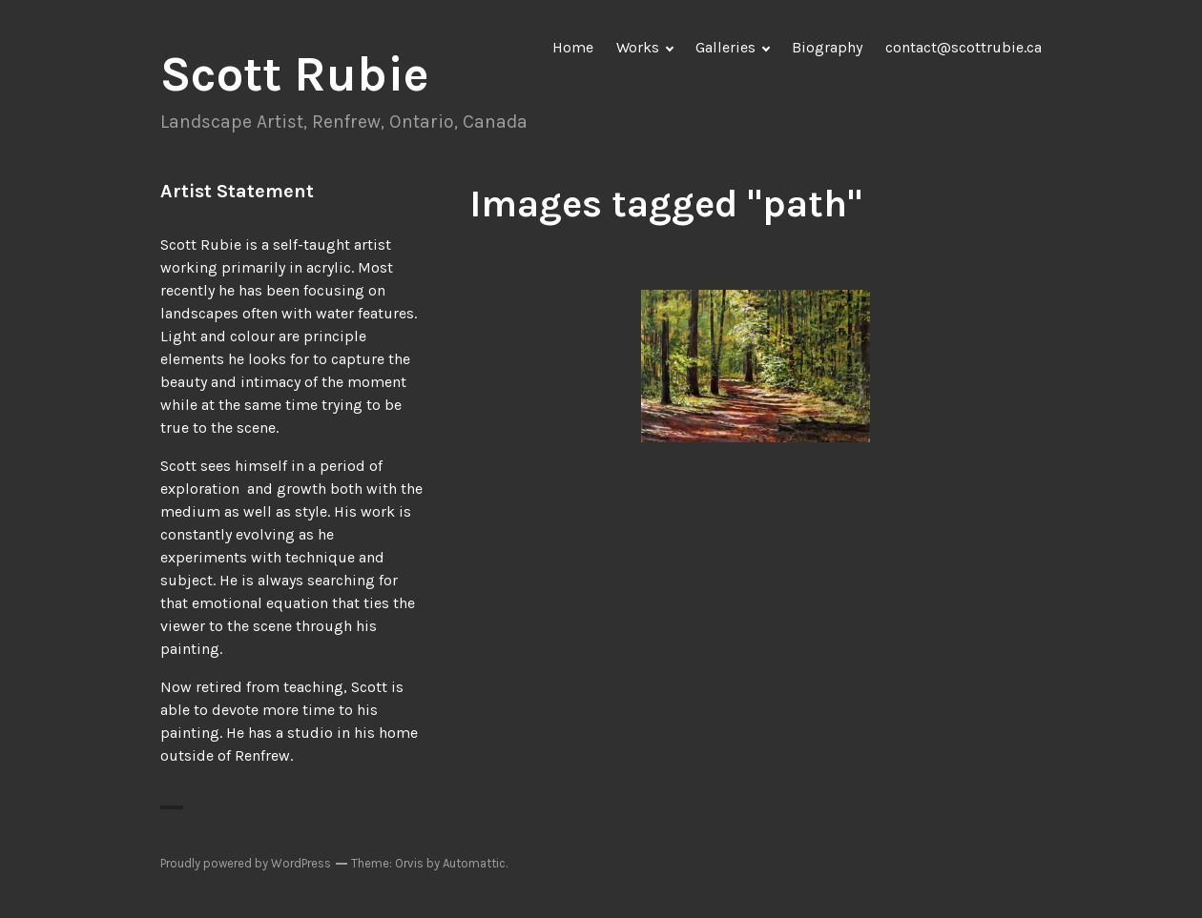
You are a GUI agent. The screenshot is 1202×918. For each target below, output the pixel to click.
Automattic (474, 863)
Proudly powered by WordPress (245, 863)
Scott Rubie (294, 74)
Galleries (725, 47)
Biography (827, 47)
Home (572, 47)
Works (637, 47)
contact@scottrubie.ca (963, 47)
